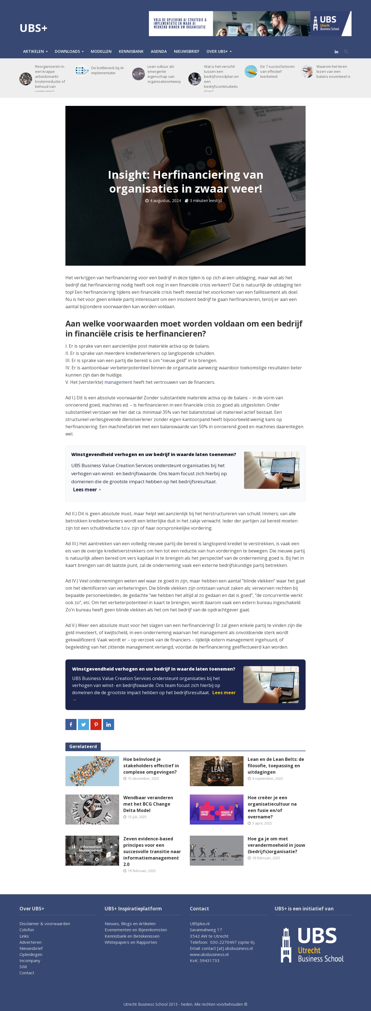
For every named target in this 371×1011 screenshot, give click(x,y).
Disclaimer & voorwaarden (44, 923)
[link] (185, 684)
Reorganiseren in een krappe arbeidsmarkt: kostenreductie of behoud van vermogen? (50, 79)
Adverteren (30, 942)
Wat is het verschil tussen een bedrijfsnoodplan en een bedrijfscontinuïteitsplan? (221, 79)
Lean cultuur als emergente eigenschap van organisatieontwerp (164, 74)
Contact (26, 972)
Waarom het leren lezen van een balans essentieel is (333, 71)
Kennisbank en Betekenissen (132, 936)
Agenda (159, 51)
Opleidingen (30, 954)
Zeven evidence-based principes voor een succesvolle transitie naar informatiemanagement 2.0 (152, 851)
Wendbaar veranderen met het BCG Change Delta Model (148, 804)
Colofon (26, 929)
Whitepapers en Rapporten (131, 942)
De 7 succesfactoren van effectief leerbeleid (277, 71)
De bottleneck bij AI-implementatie (107, 70)
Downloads (67, 51)
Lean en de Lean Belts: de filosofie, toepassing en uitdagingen (276, 765)
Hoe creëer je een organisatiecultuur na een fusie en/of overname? (272, 807)
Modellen (101, 51)
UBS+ (33, 27)
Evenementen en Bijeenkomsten (136, 929)
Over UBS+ (217, 51)
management (118, 382)
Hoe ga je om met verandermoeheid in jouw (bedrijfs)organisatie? (276, 845)
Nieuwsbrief (186, 51)
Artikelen (33, 51)
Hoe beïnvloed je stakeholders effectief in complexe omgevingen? (151, 765)
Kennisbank (131, 51)
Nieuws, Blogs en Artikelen (130, 923)
